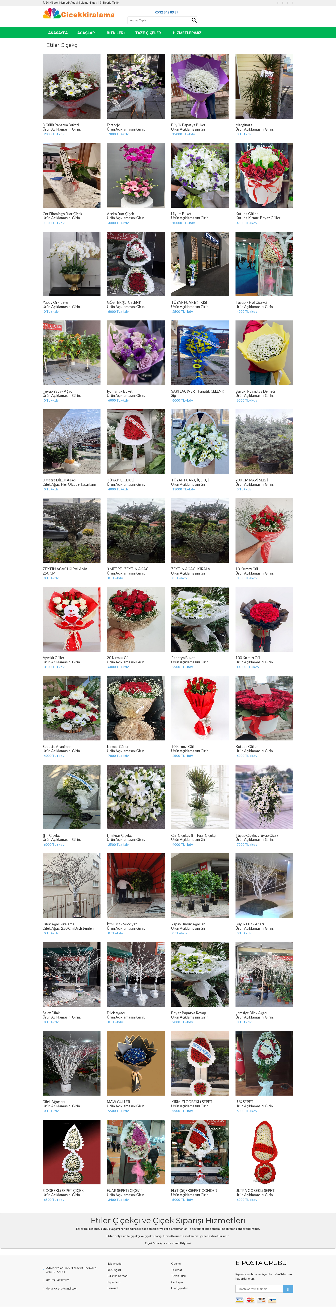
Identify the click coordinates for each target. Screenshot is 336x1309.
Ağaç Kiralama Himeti (83, 2)
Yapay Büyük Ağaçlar (200, 926)
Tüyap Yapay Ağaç (71, 393)
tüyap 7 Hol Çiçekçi (264, 304)
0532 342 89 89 (166, 12)
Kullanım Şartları (117, 1276)
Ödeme (176, 1263)
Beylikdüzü (113, 1282)
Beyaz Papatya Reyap (200, 1015)
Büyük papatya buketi (200, 127)
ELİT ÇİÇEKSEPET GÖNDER (200, 1192)
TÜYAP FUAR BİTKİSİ (200, 304)
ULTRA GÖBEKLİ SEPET (264, 1192)
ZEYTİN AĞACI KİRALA (200, 571)
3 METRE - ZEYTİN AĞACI (136, 571)
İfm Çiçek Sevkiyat (136, 926)
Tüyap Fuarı (178, 1276)
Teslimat (176, 1270)
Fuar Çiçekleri (179, 1288)
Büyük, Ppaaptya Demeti (264, 393)
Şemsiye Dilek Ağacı (264, 1015)
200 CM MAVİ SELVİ (264, 482)
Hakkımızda (114, 1263)
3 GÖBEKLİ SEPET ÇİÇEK (71, 1192)
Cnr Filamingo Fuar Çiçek (71, 215)
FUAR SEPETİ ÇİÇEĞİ (136, 1192)
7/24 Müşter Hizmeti (56, 2)
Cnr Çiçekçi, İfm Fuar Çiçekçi (200, 837)
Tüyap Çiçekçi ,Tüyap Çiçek (264, 837)
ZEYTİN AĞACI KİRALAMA (71, 571)
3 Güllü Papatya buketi (71, 127)
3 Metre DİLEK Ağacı (71, 484)
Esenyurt (112, 1288)
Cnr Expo (177, 1282)
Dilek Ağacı (114, 1270)
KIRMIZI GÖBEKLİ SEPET (200, 1103)
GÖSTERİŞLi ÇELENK (136, 304)
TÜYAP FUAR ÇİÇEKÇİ (200, 482)
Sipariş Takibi (109, 2)
